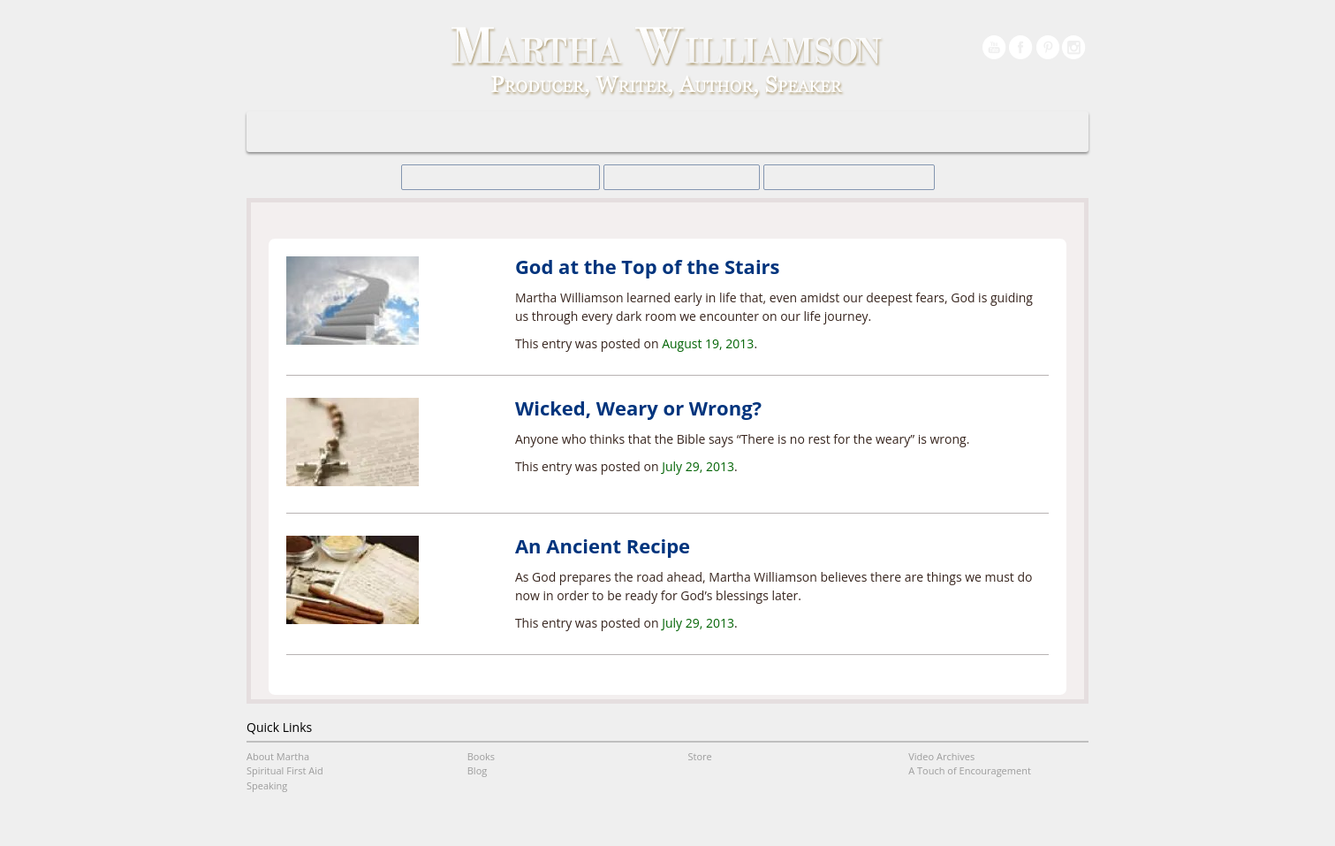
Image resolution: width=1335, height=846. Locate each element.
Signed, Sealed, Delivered (523, 177)
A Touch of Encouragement (708, 131)
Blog (818, 131)
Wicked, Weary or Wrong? (638, 407)
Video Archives (901, 131)
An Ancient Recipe (602, 545)
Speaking (518, 131)
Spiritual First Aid (285, 770)
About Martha (426, 131)
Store (700, 756)
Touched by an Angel (822, 177)
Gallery (990, 131)
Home (342, 131)
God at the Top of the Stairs (647, 266)
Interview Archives (677, 177)
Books (593, 131)
